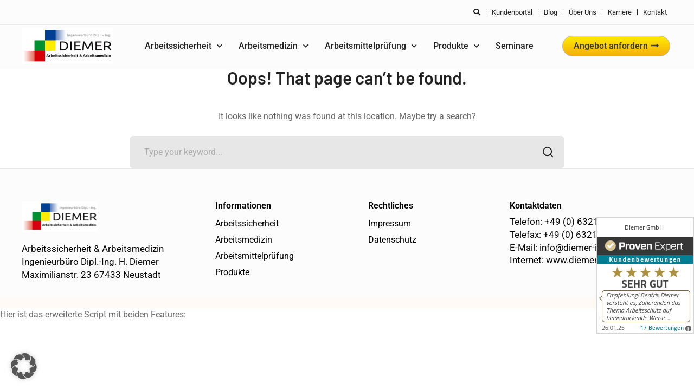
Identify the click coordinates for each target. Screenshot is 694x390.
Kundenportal (512, 12)
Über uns (582, 12)
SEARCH (544, 153)
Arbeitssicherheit (183, 45)
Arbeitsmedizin (274, 45)
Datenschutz (392, 240)
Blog (550, 12)
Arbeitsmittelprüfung (371, 45)
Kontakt (655, 12)
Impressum (389, 223)
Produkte (456, 45)
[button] (24, 366)
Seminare (515, 46)
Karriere (620, 12)
